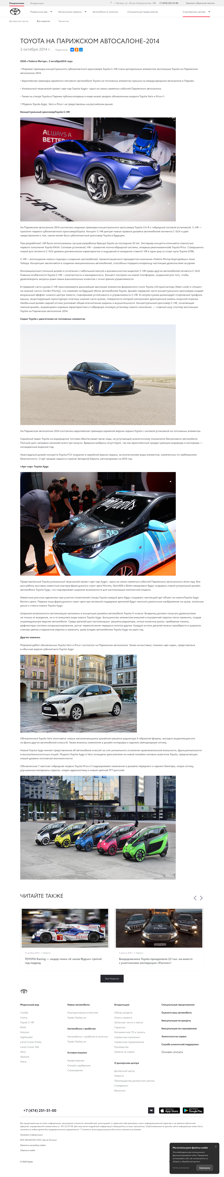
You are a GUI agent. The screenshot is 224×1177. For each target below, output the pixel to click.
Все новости (89, 21)
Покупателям (16, 3)
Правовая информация (31, 1134)
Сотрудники (111, 21)
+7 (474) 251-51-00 (168, 3)
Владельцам (37, 3)
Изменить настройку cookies (33, 1145)
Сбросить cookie (27, 1150)
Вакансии (131, 21)
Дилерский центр (18, 21)
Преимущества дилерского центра (55, 21)
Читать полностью (181, 1167)
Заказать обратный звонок (200, 3)
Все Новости (112, 978)
